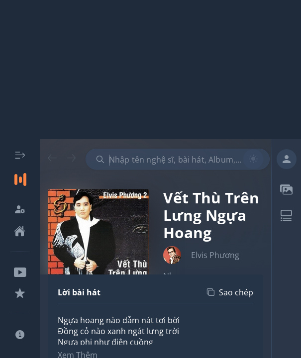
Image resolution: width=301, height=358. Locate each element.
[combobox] (178, 159)
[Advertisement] (150, 69)
